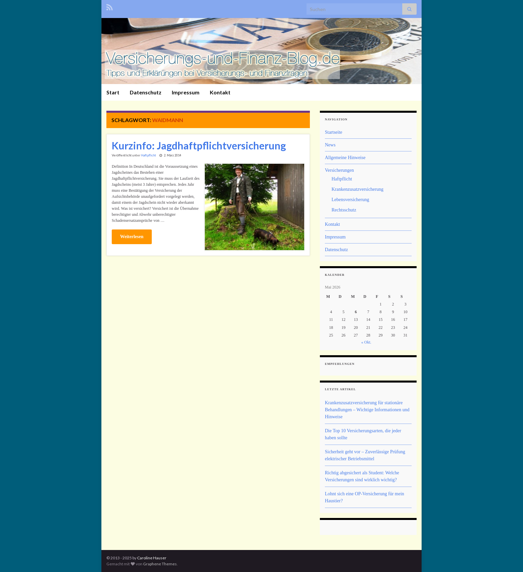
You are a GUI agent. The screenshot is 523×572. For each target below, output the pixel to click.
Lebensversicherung (350, 199)
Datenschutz (145, 92)
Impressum (185, 92)
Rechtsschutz (344, 209)
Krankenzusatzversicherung (357, 189)
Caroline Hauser (151, 557)
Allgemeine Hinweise (345, 157)
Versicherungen (339, 170)
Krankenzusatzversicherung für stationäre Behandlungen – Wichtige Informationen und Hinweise (367, 409)
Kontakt (220, 92)
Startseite (333, 132)
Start (112, 92)
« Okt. (366, 342)
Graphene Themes (160, 563)
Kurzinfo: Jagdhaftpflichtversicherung (199, 145)
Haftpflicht (148, 155)
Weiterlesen (131, 236)
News (330, 144)
